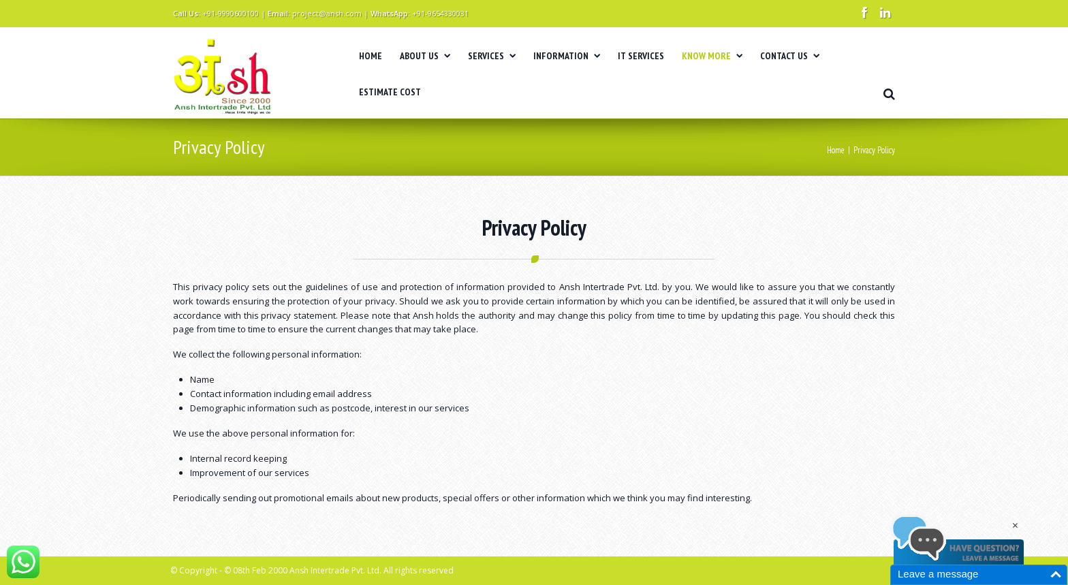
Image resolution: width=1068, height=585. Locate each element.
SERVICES (492, 56)
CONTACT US (789, 56)
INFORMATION (566, 56)
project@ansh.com (327, 13)
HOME (370, 56)
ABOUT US (425, 56)
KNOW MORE (712, 56)
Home (836, 150)
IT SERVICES (641, 56)
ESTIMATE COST (390, 92)
